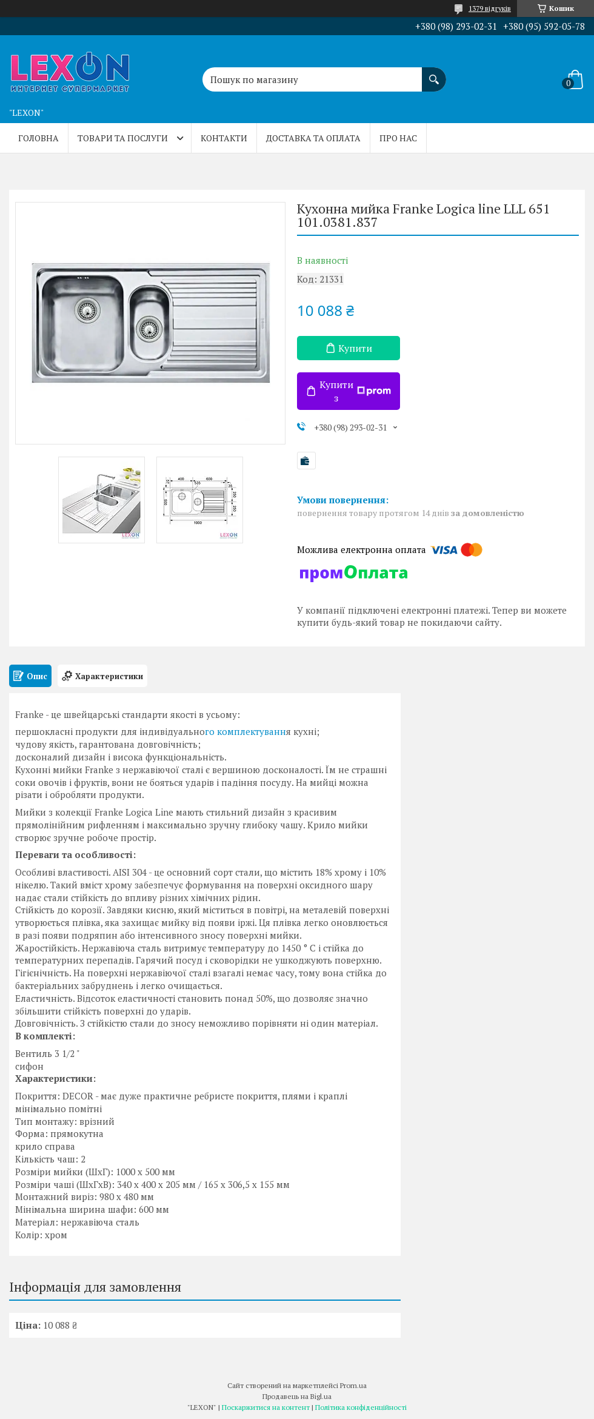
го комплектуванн (245, 731)
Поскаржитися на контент (266, 1407)
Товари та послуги (123, 138)
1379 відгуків (490, 8)
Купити (355, 348)
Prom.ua (353, 1385)
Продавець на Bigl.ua (297, 1396)
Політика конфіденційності (361, 1407)
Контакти (224, 138)
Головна (38, 138)
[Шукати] (434, 73)
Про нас (398, 138)
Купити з (355, 391)
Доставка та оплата (313, 138)
